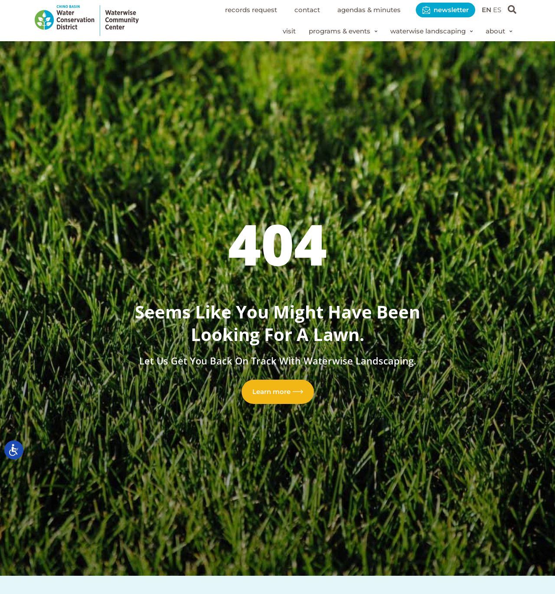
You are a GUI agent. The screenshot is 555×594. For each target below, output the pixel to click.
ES (496, 10)
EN (485, 10)
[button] (332, 32)
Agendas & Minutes (360, 10)
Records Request (236, 10)
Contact (295, 10)
